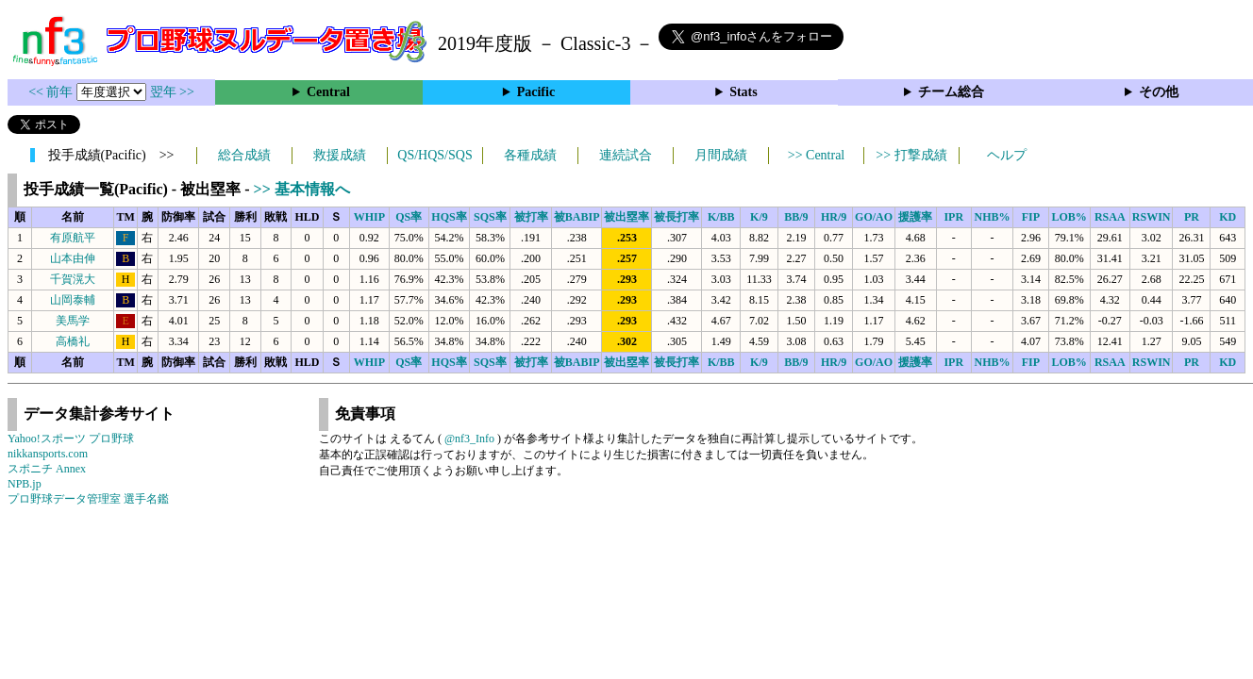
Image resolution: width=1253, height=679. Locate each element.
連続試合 (625, 155)
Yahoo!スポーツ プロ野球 (71, 438)
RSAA (1110, 217)
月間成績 (720, 155)
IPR (953, 217)
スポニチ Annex (47, 468)
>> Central (816, 155)
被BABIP (577, 217)
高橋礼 (73, 341)
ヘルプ (1007, 155)
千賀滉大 (72, 279)
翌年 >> (172, 92)
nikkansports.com (48, 453)
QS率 (408, 217)
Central (328, 92)
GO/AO (874, 217)
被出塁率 (626, 217)
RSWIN (1151, 217)
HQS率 (448, 217)
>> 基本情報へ (302, 189)
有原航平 (72, 237)
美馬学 (73, 320)
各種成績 (530, 155)
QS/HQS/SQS (434, 155)
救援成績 (339, 155)
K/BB (721, 217)
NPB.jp (25, 483)
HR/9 (833, 217)
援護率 (915, 217)
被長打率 (676, 217)
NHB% (993, 217)
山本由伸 (72, 258)
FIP (1031, 217)
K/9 (759, 217)
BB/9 (796, 217)
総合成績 (244, 155)
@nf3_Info (469, 438)
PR (1191, 217)
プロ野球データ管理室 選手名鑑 (88, 498)
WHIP (369, 217)
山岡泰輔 (72, 299)
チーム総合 (951, 92)
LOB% (1069, 217)
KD (1227, 217)
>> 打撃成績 (911, 155)
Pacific (536, 92)
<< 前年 (52, 92)
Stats (743, 92)
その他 (1158, 92)
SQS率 (490, 217)
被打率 (531, 217)
